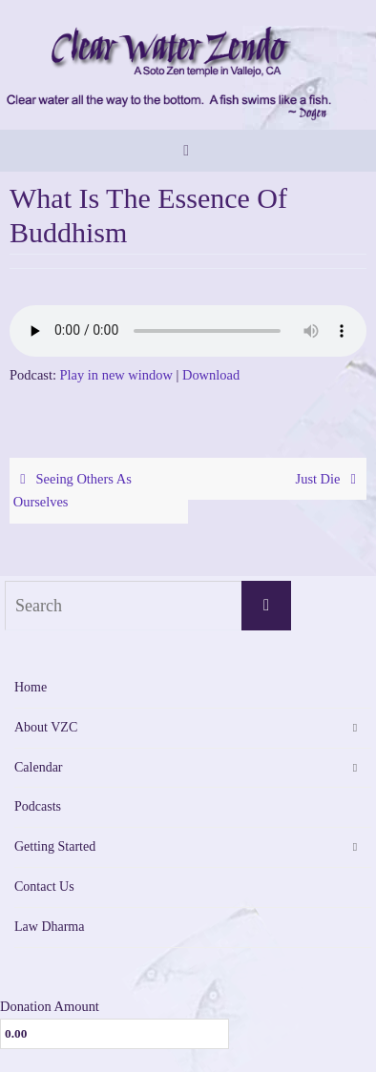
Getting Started (54, 846)
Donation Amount (49, 1006)
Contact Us (44, 886)
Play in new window (116, 374)
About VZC (45, 727)
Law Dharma (49, 926)
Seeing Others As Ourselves (72, 490)
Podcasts (37, 806)
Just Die (330, 478)
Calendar (38, 767)
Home (30, 687)
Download (211, 374)
